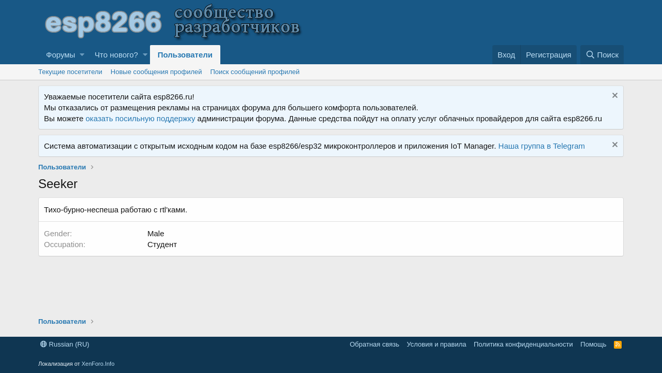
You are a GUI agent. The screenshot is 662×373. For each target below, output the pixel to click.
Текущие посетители (70, 72)
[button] (82, 54)
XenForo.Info (98, 364)
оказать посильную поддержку (140, 118)
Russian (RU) (64, 344)
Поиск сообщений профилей (254, 72)
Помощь (593, 344)
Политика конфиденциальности (523, 344)
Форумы (60, 54)
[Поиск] (602, 54)
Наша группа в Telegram (542, 145)
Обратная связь (374, 344)
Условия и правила (436, 344)
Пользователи (185, 54)
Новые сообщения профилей (156, 72)
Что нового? (116, 54)
